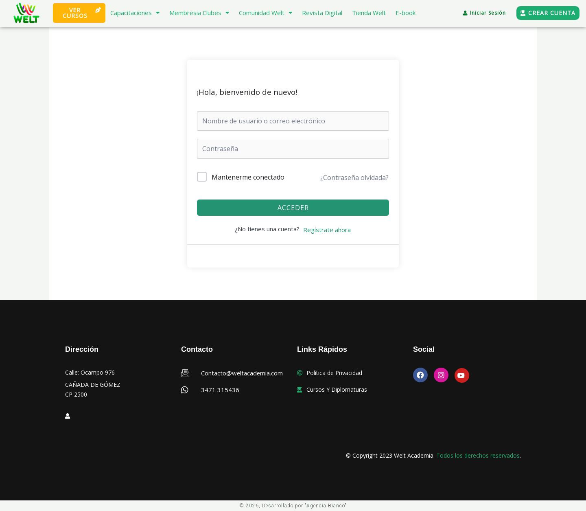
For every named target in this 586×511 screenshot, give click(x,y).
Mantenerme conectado (248, 177)
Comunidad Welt (265, 13)
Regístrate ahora (327, 230)
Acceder (293, 207)
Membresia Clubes (199, 13)
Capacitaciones (135, 13)
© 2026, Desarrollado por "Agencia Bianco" (293, 506)
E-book (405, 13)
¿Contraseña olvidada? (354, 177)
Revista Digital (322, 13)
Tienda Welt (369, 13)
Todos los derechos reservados (478, 455)
